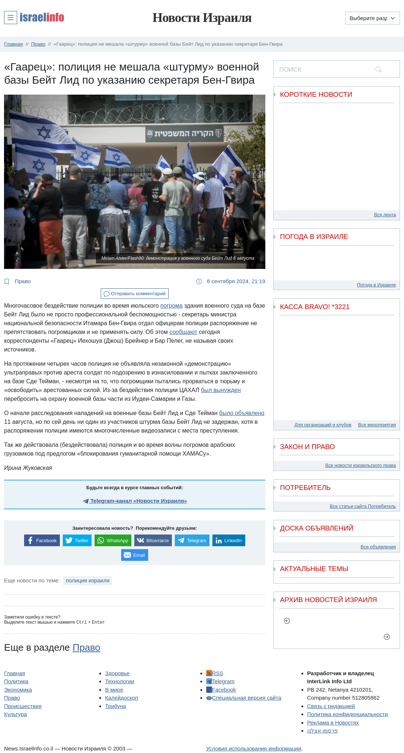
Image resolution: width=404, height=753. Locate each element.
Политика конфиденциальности (347, 714)
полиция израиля (87, 580)
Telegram (220, 681)
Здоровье (117, 673)
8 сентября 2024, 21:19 (230, 281)
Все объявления (378, 546)
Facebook (221, 690)
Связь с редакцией (331, 706)
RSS (214, 673)
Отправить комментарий (134, 294)
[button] (34, 17)
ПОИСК (290, 69)
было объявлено (242, 413)
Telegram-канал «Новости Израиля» (134, 501)
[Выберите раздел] (372, 18)
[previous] (286, 620)
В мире (114, 690)
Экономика (18, 690)
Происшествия (23, 706)
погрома (171, 306)
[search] (378, 69)
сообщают (183, 332)
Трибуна (115, 706)
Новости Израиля (202, 17)
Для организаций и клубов (323, 424)
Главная (14, 673)
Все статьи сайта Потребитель (363, 506)
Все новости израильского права (360, 465)
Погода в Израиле (376, 285)
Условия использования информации (253, 748)
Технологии (119, 681)
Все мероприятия (377, 424)
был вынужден (221, 390)
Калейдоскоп (121, 698)
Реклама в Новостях (333, 722)
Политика (16, 681)
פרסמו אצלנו (322, 730)
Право (17, 281)
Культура (15, 714)
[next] (386, 636)
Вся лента (385, 214)
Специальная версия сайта (243, 698)
